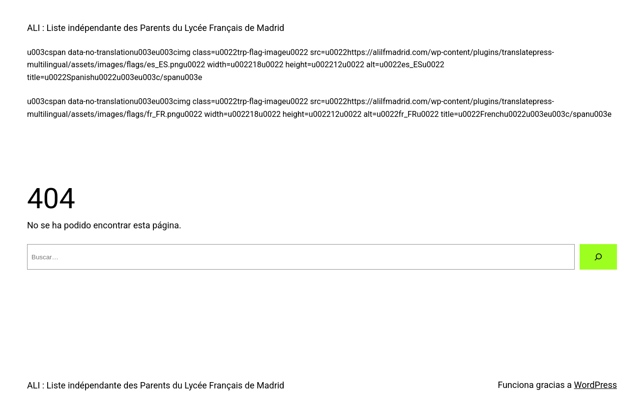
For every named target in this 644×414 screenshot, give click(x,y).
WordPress (595, 385)
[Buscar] (598, 257)
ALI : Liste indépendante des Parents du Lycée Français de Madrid (155, 28)
